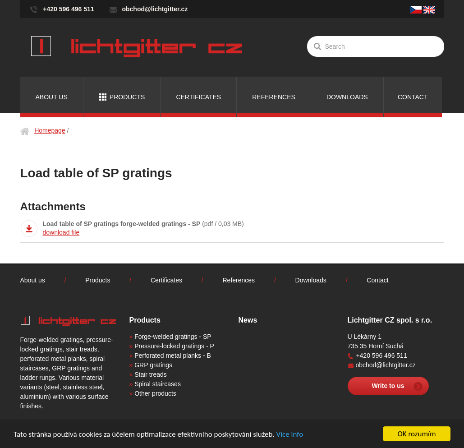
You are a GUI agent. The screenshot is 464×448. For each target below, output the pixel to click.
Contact (413, 97)
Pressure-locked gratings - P (174, 346)
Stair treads (150, 374)
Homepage (49, 130)
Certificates (198, 97)
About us (52, 97)
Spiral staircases (157, 384)
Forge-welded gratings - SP (172, 336)
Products (127, 97)
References (273, 97)
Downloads (347, 97)
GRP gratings (153, 365)
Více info (289, 434)
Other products (155, 393)
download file (61, 232)
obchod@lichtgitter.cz (155, 9)
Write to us (388, 385)
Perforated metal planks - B (172, 355)
